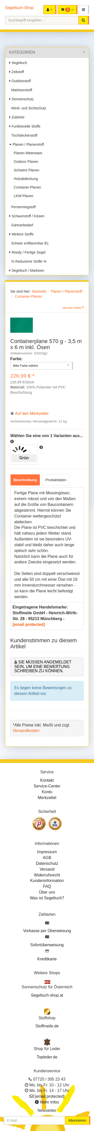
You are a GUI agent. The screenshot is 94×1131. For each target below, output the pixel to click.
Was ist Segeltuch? (47, 898)
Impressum (47, 852)
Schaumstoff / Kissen (26, 216)
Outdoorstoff (20, 81)
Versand (47, 869)
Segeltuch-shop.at (47, 995)
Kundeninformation (47, 880)
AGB (47, 857)
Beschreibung (25, 480)
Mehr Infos (49, 1102)
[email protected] (29, 624)
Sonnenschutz (21, 99)
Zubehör (17, 117)
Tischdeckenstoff (23, 135)
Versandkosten (26, 730)
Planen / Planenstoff (26, 144)
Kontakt (47, 780)
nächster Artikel (72, 307)
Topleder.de (47, 1057)
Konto (47, 792)
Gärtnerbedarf (21, 225)
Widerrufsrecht (47, 875)
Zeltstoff (16, 72)
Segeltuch (18, 63)
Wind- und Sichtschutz (27, 108)
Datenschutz (47, 863)
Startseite (39, 291)
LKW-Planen (22, 196)
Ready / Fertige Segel (27, 252)
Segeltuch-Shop (19, 8)
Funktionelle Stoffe (25, 126)
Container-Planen (26, 187)
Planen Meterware (27, 153)
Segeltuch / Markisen (26, 270)
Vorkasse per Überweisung (47, 931)
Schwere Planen (25, 170)
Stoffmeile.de (47, 1026)
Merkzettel (47, 798)
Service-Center (47, 786)
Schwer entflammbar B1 (29, 243)
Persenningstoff (22, 207)
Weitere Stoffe (21, 234)
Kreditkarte (47, 959)
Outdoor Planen (25, 162)
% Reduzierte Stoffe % (27, 261)
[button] (84, 9)
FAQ (47, 886)
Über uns (47, 892)
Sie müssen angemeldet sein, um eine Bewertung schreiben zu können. (42, 666)
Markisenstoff (20, 90)
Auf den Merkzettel (31, 413)
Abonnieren (77, 1120)
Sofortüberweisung (47, 945)
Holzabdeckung (25, 179)
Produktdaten (55, 480)
